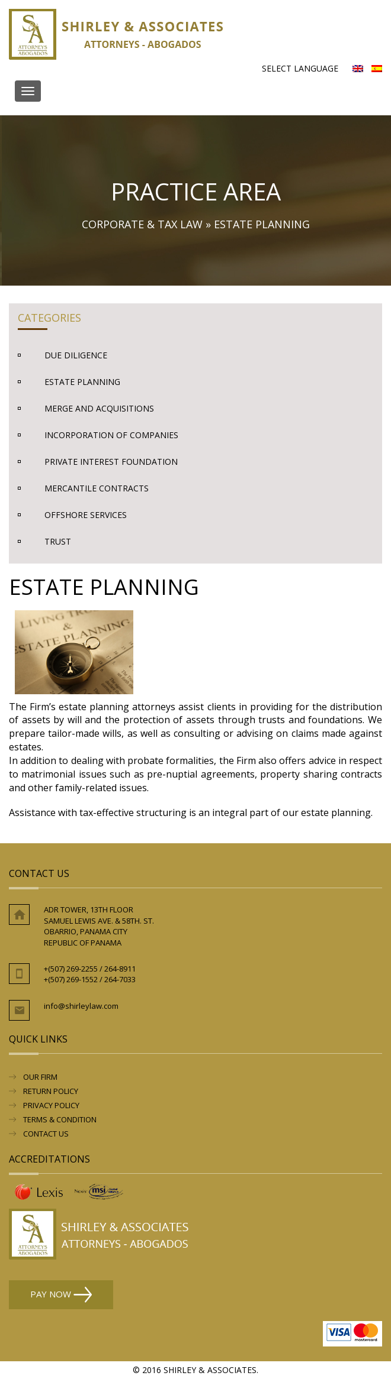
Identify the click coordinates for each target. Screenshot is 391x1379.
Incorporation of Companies (111, 435)
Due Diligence (75, 355)
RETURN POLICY (50, 1091)
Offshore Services (85, 514)
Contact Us (46, 1133)
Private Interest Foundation (111, 461)
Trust (57, 541)
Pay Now (61, 1295)
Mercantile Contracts (96, 488)
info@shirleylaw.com (81, 1006)
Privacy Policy (51, 1105)
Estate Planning (82, 381)
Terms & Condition (60, 1119)
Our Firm (40, 1077)
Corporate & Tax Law (142, 224)
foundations (335, 719)
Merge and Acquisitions (99, 408)
